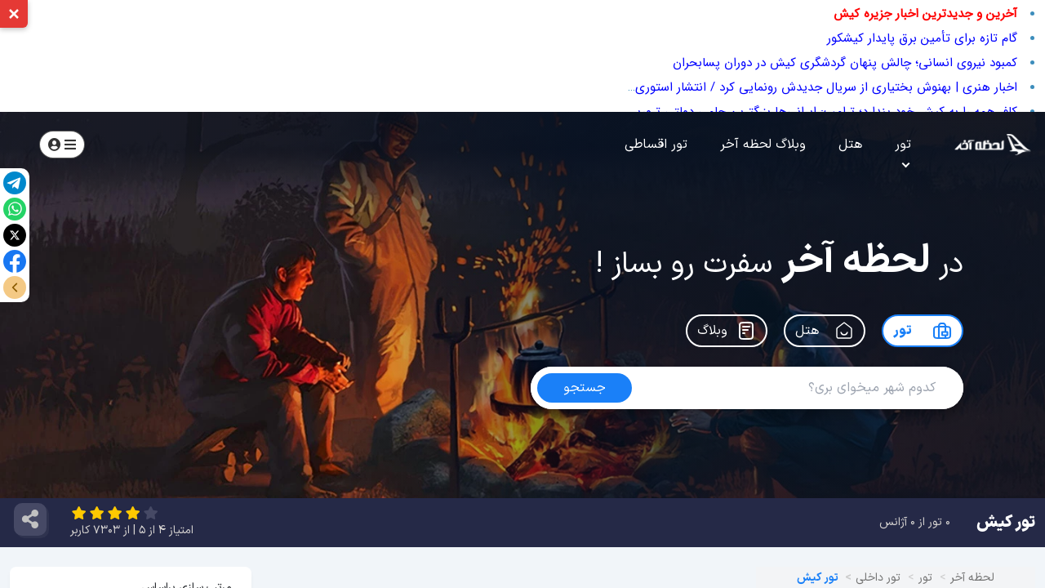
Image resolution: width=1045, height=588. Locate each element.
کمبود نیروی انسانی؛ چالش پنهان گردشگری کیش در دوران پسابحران (845, 63)
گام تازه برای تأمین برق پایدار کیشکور (922, 38)
